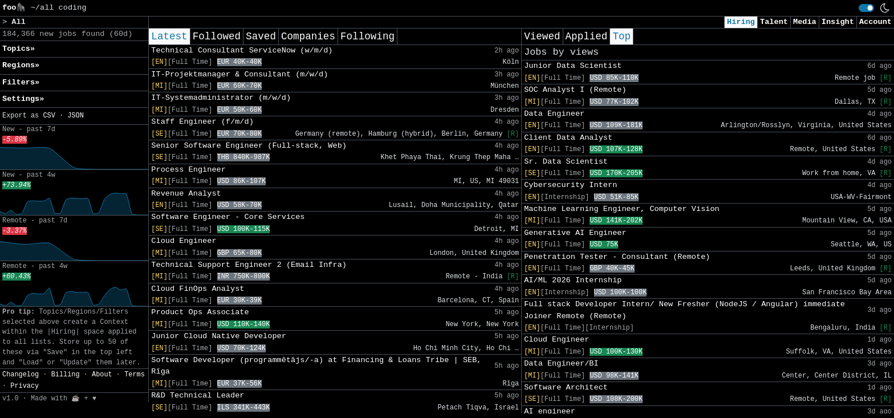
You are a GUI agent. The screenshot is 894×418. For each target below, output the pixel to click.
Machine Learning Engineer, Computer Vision (622, 209)
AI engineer (549, 411)
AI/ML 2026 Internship (572, 280)
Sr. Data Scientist (566, 161)
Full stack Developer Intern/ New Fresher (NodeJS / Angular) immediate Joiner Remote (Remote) (684, 310)
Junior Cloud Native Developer (218, 336)
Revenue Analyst (186, 193)
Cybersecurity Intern (570, 185)
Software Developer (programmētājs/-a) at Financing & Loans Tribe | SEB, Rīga (316, 366)
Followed (217, 36)
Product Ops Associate (200, 312)
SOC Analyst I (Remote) (575, 90)
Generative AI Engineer (575, 233)
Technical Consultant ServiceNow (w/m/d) (241, 50)
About (102, 375)
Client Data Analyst (568, 137)
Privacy (24, 386)
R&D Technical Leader (197, 395)
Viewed (542, 36)
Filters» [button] (20, 82)
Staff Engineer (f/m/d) (202, 121)
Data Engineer (554, 113)
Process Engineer (188, 169)
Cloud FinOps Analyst (197, 289)
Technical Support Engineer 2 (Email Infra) (249, 265)
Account (875, 22)
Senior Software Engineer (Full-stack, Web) (249, 145)
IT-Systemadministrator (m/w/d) (221, 98)
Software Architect (566, 387)
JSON (75, 116)
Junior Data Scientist (572, 66)
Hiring (741, 22)
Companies (308, 36)
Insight (838, 22)
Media (804, 22)
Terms (134, 375)
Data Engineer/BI (561, 363)
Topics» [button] (18, 48)
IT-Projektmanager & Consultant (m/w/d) (239, 74)
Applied (587, 36)
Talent (774, 22)
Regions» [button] (20, 65)
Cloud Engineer (183, 241)
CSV (49, 116)
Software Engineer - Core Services (227, 217)
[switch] (866, 8)
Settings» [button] (23, 99)
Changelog (20, 375)
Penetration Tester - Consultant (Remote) (617, 257)
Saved (261, 36)
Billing (65, 375)
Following (367, 36)
